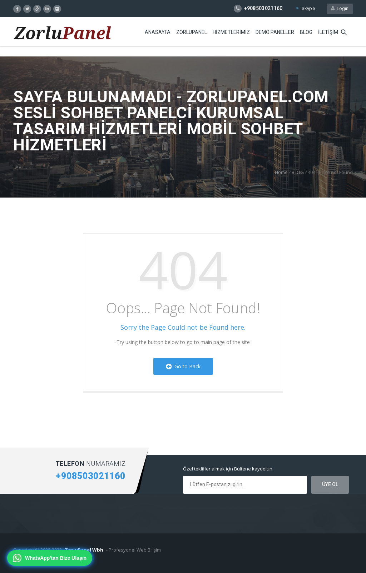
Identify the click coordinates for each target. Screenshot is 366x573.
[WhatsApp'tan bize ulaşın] (49, 558)
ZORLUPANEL (191, 32)
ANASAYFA (157, 32)
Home (281, 172)
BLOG (306, 32)
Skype (305, 8)
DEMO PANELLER (275, 32)
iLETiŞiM (328, 32)
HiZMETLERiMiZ (231, 32)
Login (339, 8)
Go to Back (183, 366)
